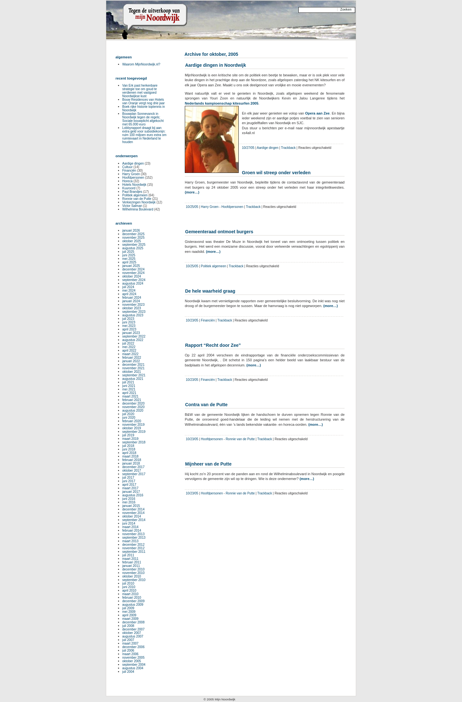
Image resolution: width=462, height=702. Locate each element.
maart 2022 (130, 354)
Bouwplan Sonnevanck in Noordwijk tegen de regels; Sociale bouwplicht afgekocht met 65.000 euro (143, 119)
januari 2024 (131, 301)
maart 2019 (130, 439)
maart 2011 (130, 559)
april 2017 (129, 484)
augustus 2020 (132, 410)
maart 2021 (130, 396)
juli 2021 (128, 382)
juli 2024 (128, 287)
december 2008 (133, 622)
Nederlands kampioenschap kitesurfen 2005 (221, 103)
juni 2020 (128, 417)
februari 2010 (131, 597)
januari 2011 (131, 566)
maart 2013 (130, 541)
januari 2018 (131, 463)
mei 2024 (128, 290)
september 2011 (133, 551)
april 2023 (129, 329)
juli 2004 (128, 671)
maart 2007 (130, 643)
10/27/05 (248, 148)
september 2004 (133, 664)
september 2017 (133, 474)
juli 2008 (128, 626)
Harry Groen (209, 207)
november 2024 (133, 273)
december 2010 (133, 569)
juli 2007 (128, 640)
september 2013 (133, 537)
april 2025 (129, 262)
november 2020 (133, 407)
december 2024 (133, 269)
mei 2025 (128, 259)
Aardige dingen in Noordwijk (215, 65)
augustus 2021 (132, 379)
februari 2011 (131, 562)
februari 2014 (131, 530)
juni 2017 (128, 481)
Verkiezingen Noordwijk (139, 202)
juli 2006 (128, 650)
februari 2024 (131, 297)
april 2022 (129, 350)
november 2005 (133, 657)
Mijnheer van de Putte (208, 464)
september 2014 (133, 520)
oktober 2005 (131, 661)
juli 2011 (128, 555)
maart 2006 (130, 654)
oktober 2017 (131, 470)
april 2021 (129, 393)
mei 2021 (128, 389)
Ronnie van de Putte (240, 439)
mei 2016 (128, 502)
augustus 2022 (132, 340)
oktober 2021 (131, 371)
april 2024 (129, 294)
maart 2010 (130, 594)
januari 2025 (131, 266)
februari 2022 (131, 357)
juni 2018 (128, 449)
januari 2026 (131, 230)
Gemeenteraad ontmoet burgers (219, 231)
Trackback (288, 148)
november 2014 (133, 513)
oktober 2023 (131, 308)
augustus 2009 (132, 604)
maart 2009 (130, 619)
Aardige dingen (267, 148)
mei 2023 (128, 326)
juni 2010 (128, 587)
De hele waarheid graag (210, 291)
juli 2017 (128, 477)
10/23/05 (192, 320)
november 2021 (133, 368)
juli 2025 (128, 251)
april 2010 (129, 590)
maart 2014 (130, 527)
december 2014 (133, 509)
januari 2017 (131, 491)
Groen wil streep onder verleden (276, 172)
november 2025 (133, 237)
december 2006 (133, 647)
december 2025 (133, 234)
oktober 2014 (131, 516)
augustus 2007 (132, 636)
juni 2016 (128, 499)
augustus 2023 (132, 315)
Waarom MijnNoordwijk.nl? (141, 64)
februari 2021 (131, 400)
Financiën (208, 320)
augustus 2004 (132, 668)
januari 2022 (131, 361)
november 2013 (133, 534)
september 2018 (133, 442)
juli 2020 (128, 414)
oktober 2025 (131, 241)
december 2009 (133, 601)
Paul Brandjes (132, 191)
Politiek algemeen (213, 266)
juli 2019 (128, 435)
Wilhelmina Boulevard (137, 209)
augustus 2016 (132, 495)
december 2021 (133, 364)
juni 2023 (128, 322)
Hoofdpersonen (232, 207)
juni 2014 (128, 523)
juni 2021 (128, 386)
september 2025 (133, 244)
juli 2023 (128, 319)
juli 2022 (128, 343)
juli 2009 (128, 608)
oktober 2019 (131, 428)
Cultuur (127, 167)
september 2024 (133, 280)
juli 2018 (128, 446)
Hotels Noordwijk (134, 184)
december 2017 (133, 467)
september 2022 (133, 336)
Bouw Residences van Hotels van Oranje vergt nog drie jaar (143, 101)
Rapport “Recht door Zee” (213, 345)
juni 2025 (128, 255)
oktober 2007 (131, 633)
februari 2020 (131, 421)
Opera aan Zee (317, 113)
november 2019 (133, 424)
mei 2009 (128, 611)
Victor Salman (132, 206)
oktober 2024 (131, 276)
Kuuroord (128, 188)
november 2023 (133, 304)
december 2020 (133, 403)
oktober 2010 (131, 576)
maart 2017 (130, 488)
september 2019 (133, 431)
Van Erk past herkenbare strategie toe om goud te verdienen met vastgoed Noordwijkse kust (140, 91)
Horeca (127, 181)
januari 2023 (131, 333)
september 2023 (133, 311)
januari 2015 (131, 506)
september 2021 (133, 375)
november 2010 (133, 573)
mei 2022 (128, 347)
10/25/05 (192, 207)
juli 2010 (128, 583)
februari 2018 (131, 460)
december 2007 (133, 629)
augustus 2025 (132, 248)
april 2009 (129, 615)
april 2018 (129, 453)
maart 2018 (130, 456)
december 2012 (133, 544)
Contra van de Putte (206, 404)
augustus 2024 (132, 283)
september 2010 (133, 580)
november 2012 (133, 548)
